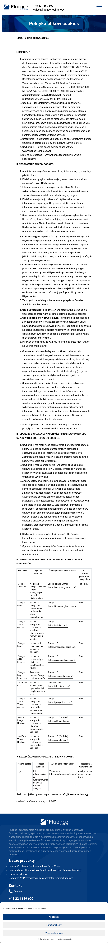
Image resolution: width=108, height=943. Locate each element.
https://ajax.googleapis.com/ (61, 660)
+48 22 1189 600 (43, 5)
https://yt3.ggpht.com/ (58, 721)
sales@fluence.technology (49, 9)
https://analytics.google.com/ (62, 587)
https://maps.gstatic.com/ (60, 676)
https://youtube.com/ (58, 740)
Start (19, 38)
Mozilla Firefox (80, 524)
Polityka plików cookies (45, 939)
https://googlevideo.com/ (60, 702)
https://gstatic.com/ (57, 625)
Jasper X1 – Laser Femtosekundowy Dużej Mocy (34, 866)
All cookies (54, 917)
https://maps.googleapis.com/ (62, 647)
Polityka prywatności (64, 939)
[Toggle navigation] (99, 6)
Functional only (54, 925)
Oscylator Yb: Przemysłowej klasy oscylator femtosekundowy (41, 878)
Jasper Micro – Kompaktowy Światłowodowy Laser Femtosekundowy (45, 870)
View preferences (53, 933)
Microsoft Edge (30, 528)
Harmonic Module (18, 874)
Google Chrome (63, 524)
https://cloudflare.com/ (59, 686)
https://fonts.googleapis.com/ (62, 606)
